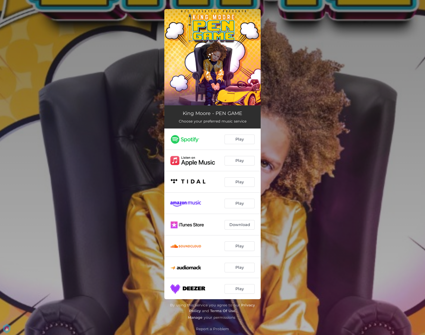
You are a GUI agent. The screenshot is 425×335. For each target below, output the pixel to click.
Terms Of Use (222, 311)
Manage (195, 317)
